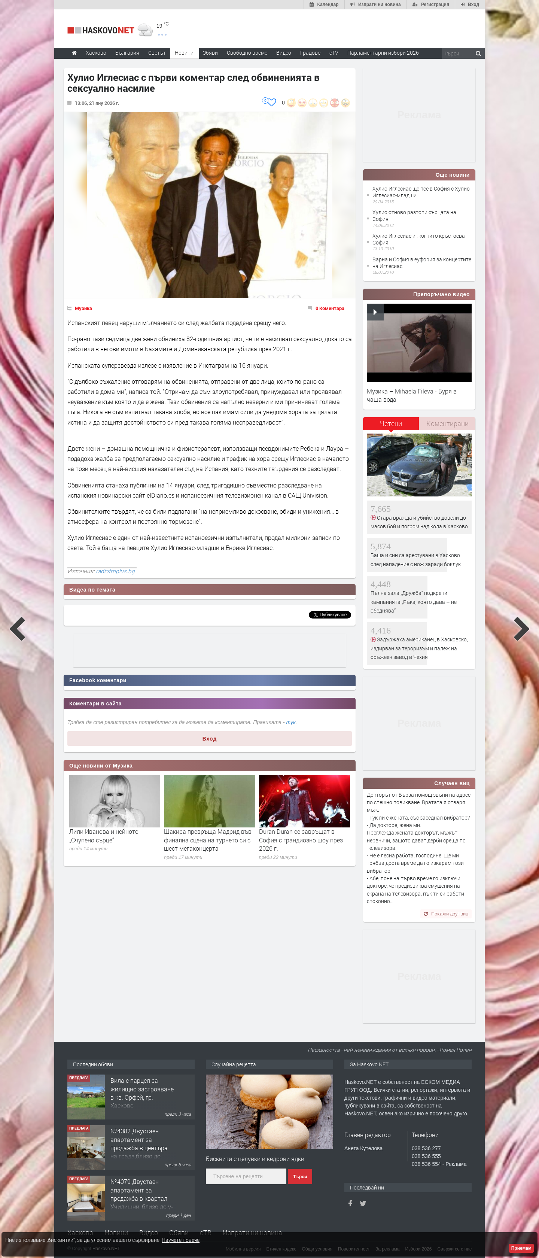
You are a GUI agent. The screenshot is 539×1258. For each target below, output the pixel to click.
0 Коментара (330, 308)
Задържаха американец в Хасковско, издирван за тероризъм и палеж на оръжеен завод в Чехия (419, 648)
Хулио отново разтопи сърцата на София (414, 215)
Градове (310, 52)
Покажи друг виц (446, 914)
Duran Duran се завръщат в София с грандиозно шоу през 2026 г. (301, 839)
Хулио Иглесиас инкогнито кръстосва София (418, 239)
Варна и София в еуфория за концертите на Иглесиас (421, 263)
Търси (300, 1176)
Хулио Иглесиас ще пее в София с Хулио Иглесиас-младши (421, 192)
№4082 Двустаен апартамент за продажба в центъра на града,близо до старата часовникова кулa (140, 1152)
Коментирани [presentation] (447, 423)
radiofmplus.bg (115, 571)
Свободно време (247, 52)
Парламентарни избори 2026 (383, 52)
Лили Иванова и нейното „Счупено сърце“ (103, 835)
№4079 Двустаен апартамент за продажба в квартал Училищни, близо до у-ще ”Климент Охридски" (141, 1202)
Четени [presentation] (391, 423)
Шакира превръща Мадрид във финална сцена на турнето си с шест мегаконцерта (208, 839)
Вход (209, 739)
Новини (184, 52)
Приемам (521, 1248)
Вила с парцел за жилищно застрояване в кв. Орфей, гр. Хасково (142, 1092)
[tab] (391, 426)
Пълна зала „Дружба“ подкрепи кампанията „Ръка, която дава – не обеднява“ (414, 601)
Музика (83, 308)
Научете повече (181, 1239)
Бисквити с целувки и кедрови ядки (255, 1159)
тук (291, 722)
